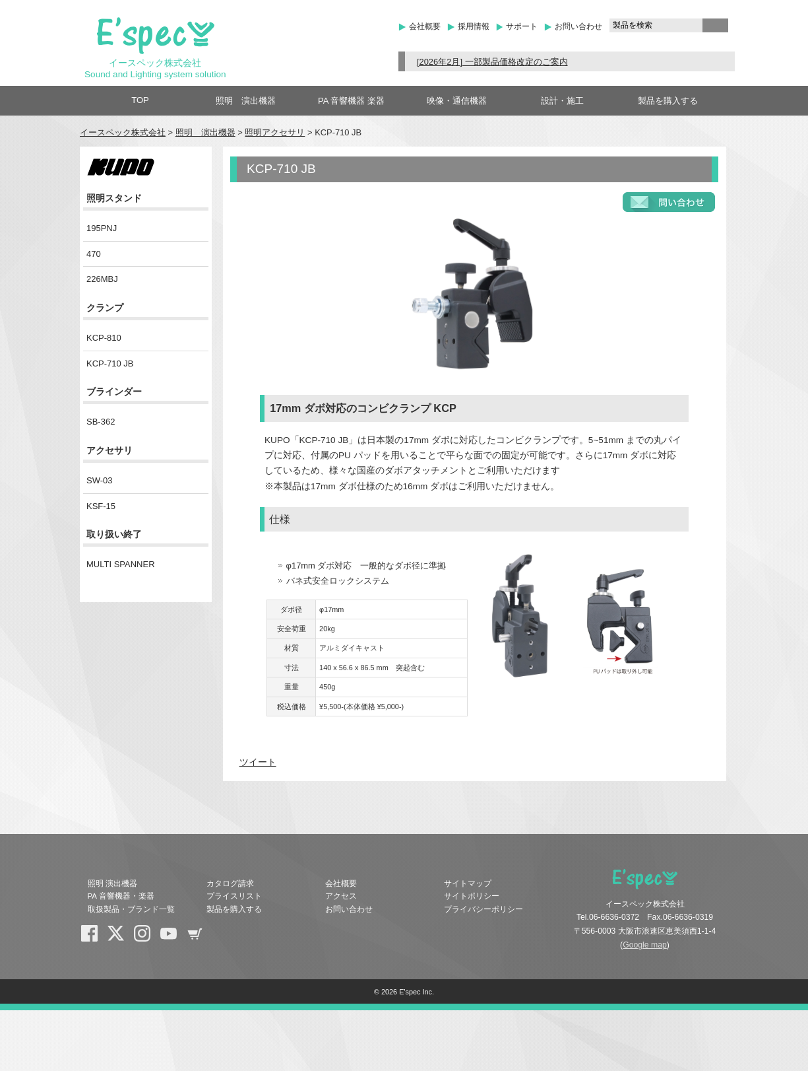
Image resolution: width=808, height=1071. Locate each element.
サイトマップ (467, 883)
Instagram (147, 938)
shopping (200, 938)
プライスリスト (234, 896)
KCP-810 (103, 338)
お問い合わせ (578, 26)
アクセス (341, 896)
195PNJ (101, 228)
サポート (522, 26)
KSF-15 (100, 506)
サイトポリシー (471, 896)
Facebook (94, 938)
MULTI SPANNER (120, 564)
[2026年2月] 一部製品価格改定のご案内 (492, 62)
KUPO (145, 167)
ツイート (257, 762)
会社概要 (425, 26)
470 (93, 254)
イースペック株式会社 (123, 132)
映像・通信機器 (457, 101)
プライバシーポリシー (483, 909)
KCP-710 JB (110, 363)
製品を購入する (668, 101)
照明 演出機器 (246, 101)
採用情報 (473, 26)
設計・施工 (562, 101)
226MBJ (102, 279)
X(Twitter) (121, 938)
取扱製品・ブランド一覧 (131, 909)
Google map (645, 945)
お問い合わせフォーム (669, 202)
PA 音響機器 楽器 (351, 101)
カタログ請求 (230, 883)
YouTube (173, 938)
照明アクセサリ (275, 132)
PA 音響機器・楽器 (121, 896)
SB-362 (100, 422)
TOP (140, 100)
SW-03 (99, 480)
